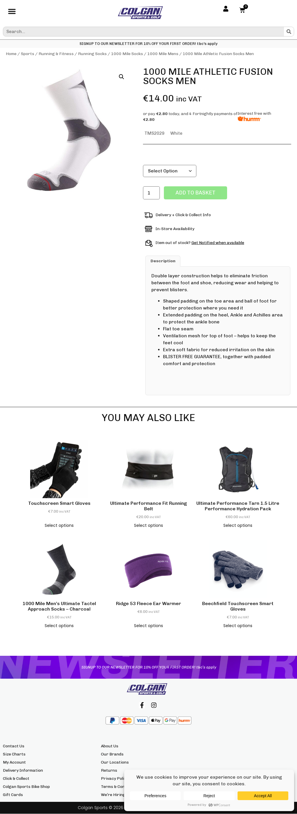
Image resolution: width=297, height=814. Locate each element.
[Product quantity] (151, 192)
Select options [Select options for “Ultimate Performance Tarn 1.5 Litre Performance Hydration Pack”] (237, 525)
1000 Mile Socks (127, 53)
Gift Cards (13, 795)
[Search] (289, 31)
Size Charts (14, 754)
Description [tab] (163, 260)
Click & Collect (16, 778)
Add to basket (195, 193)
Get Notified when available (217, 242)
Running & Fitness (56, 53)
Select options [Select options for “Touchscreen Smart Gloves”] (59, 525)
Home (11, 53)
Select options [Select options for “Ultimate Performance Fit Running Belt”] (148, 525)
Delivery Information (23, 770)
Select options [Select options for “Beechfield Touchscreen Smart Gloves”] (237, 626)
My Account (14, 762)
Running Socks (92, 53)
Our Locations (115, 762)
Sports (27, 53)
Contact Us (13, 746)
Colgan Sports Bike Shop (26, 786)
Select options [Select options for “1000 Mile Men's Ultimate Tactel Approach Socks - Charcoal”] (59, 626)
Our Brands (112, 754)
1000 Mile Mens (162, 53)
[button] (12, 13)
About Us (109, 746)
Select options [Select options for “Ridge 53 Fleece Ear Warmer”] (148, 626)
